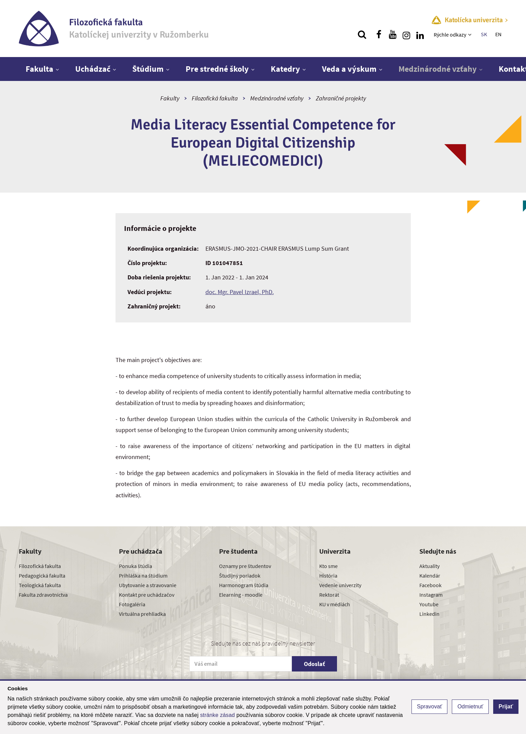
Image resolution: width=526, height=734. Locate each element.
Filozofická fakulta (215, 98)
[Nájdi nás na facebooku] (379, 34)
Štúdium (148, 69)
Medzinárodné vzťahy (438, 69)
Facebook (430, 585)
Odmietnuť (470, 706)
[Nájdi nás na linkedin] (420, 34)
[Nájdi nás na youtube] (393, 34)
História (328, 575)
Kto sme (328, 566)
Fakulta (39, 69)
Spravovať (429, 706)
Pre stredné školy (217, 69)
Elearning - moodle (240, 594)
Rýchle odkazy (450, 34)
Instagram (431, 594)
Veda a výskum (349, 69)
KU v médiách (334, 604)
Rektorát (329, 594)
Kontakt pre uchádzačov (146, 594)
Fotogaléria (132, 604)
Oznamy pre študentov (245, 566)
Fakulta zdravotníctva (43, 594)
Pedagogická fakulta (42, 575)
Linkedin (429, 613)
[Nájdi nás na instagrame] (406, 34)
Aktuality (429, 566)
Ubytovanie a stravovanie (147, 585)
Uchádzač (92, 69)
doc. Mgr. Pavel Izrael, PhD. (239, 292)
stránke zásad (217, 715)
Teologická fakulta (40, 585)
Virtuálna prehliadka (142, 613)
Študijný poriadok (239, 575)
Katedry (285, 69)
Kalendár (429, 575)
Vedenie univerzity (340, 585)
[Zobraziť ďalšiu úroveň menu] (470, 34)
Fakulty (169, 98)
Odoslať (314, 664)
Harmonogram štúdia (243, 585)
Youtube (429, 604)
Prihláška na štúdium (143, 575)
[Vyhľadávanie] (362, 34)
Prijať (506, 706)
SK (484, 34)
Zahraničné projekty (341, 98)
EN (498, 34)
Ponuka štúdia (135, 566)
